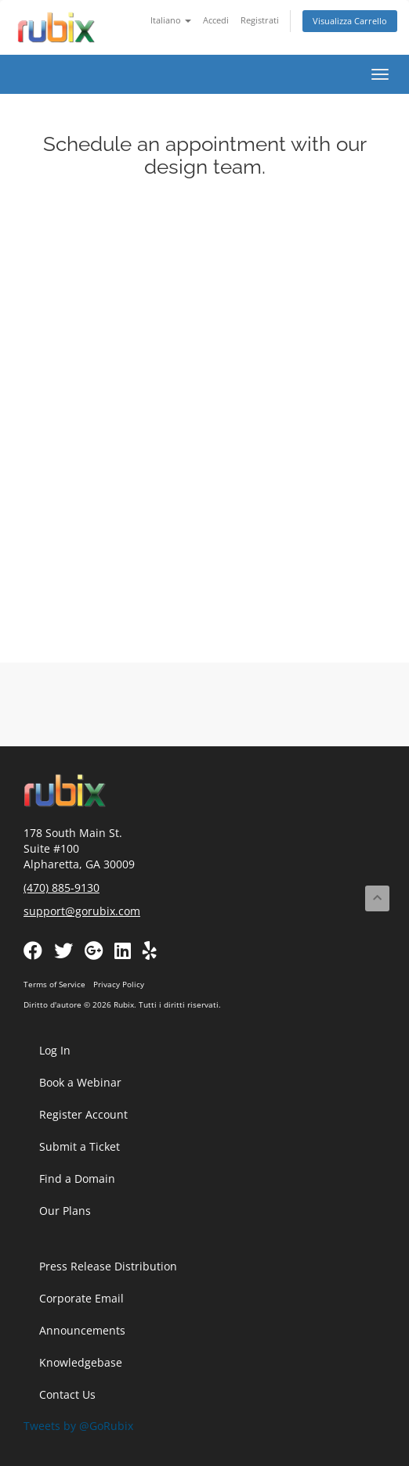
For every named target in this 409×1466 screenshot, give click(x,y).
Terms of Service (54, 984)
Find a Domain (77, 1178)
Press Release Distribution (108, 1266)
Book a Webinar (80, 1082)
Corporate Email (81, 1298)
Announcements (82, 1330)
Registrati (260, 20)
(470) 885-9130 (62, 887)
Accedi (216, 20)
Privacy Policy (118, 984)
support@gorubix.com (82, 911)
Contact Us (67, 1394)
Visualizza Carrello (350, 21)
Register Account (83, 1114)
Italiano (170, 20)
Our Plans (65, 1210)
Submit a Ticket (79, 1146)
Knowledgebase (80, 1362)
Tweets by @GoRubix (78, 1425)
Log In (55, 1050)
